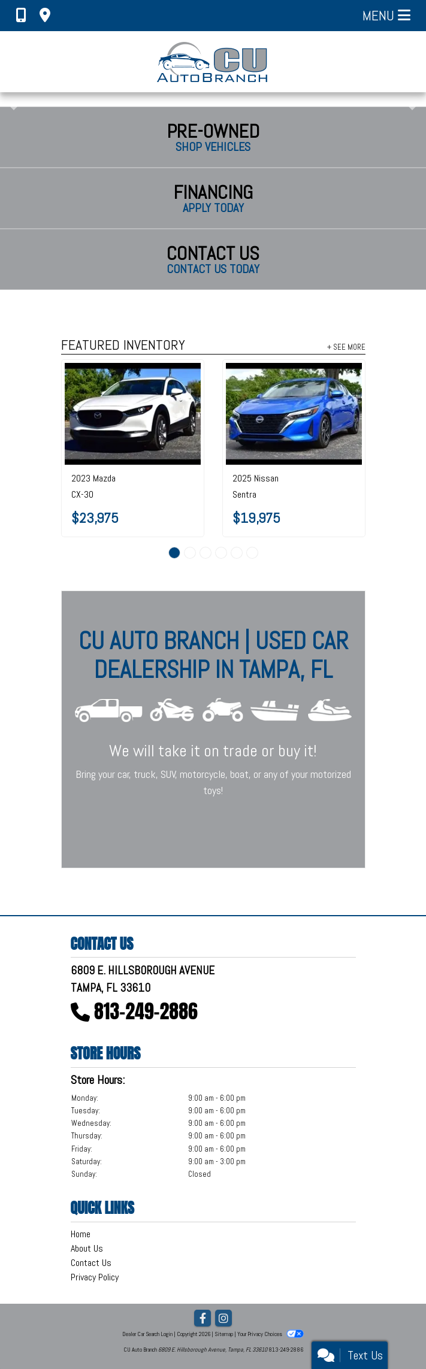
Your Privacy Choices (270, 1334)
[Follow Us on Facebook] (202, 1319)
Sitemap (223, 1334)
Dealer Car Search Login (147, 1334)
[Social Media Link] (223, 1319)
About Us (87, 1248)
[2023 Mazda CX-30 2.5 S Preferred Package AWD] (133, 414)
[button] (10, 99)
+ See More (346, 347)
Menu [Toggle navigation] (386, 15)
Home (80, 1234)
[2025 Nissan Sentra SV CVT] (294, 414)
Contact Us (91, 1262)
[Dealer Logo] (213, 62)
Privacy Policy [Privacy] (95, 1277)
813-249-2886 (146, 1011)
